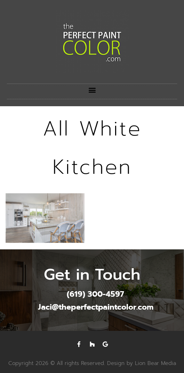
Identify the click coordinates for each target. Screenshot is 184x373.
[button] (92, 89)
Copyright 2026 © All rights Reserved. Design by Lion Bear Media (92, 363)
